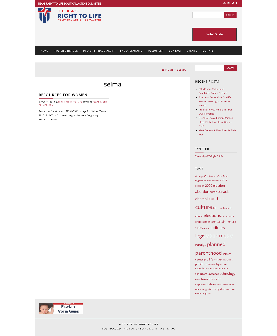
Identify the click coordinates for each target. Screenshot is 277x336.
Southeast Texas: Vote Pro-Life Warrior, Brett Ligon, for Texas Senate (215, 101)
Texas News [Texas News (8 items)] (223, 284)
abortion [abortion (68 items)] (202, 191)
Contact (175, 50)
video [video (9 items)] (231, 284)
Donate (208, 50)
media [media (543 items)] (226, 235)
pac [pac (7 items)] (205, 245)
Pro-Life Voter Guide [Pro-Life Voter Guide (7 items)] (222, 259)
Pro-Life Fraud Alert (99, 50)
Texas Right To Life (70, 102)
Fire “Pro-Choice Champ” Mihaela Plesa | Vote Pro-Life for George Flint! (216, 122)
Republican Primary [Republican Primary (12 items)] (205, 268)
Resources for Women (63, 94)
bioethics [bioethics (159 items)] (215, 198)
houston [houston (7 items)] (206, 228)
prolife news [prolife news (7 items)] (209, 264)
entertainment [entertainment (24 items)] (223, 222)
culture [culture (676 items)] (203, 207)
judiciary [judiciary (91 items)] (218, 227)
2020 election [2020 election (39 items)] (215, 185)
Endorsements (131, 50)
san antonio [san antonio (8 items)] (222, 268)
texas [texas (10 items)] (198, 279)
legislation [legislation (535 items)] (207, 235)
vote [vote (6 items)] (197, 289)
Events (192, 50)
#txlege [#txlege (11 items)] (199, 176)
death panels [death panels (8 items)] (225, 208)
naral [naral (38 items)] (199, 245)
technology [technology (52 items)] (226, 273)
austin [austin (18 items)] (213, 192)
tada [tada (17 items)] (215, 273)
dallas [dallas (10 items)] (215, 208)
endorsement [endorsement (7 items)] (228, 216)
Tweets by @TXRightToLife (209, 156)
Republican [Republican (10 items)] (221, 264)
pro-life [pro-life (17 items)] (208, 259)
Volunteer (156, 50)
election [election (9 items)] (199, 216)
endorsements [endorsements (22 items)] (204, 222)
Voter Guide (215, 34)
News (44, 50)
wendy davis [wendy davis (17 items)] (219, 289)
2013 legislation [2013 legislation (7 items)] (214, 180)
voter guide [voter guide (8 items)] (205, 289)
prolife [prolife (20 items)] (199, 264)
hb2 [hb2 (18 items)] (199, 228)
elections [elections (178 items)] (212, 215)
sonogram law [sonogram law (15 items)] (203, 273)
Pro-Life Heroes (66, 50)
